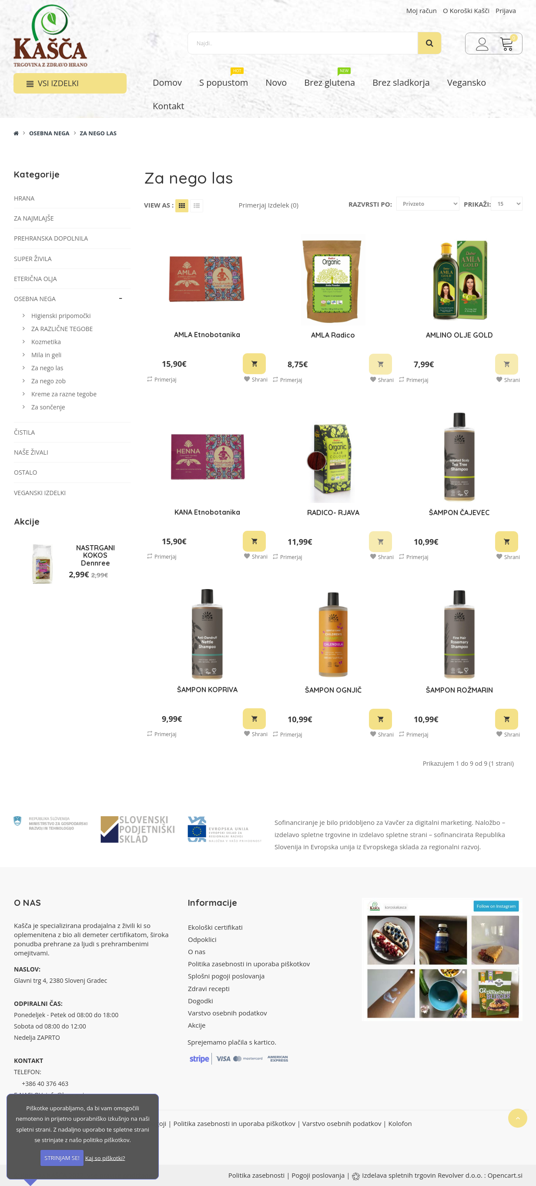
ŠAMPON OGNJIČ (333, 690)
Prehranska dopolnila (51, 238)
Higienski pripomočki (60, 316)
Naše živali (31, 452)
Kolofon (400, 1123)
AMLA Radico (333, 335)
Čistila (24, 432)
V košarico (254, 363)
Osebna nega (49, 133)
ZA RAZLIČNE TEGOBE (62, 329)
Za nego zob (48, 381)
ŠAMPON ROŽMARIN (459, 690)
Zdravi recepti (209, 988)
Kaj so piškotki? (105, 1158)
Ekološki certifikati (215, 927)
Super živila (33, 259)
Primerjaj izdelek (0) (268, 205)
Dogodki (200, 1000)
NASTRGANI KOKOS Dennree (95, 555)
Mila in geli (46, 355)
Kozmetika (46, 342)
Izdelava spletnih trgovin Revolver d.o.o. (423, 1175)
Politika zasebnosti (256, 1175)
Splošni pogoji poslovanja (226, 976)
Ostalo (25, 472)
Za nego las (98, 133)
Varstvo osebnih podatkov (227, 1012)
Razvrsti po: (370, 204)
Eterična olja (35, 279)
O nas (196, 951)
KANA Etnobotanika (207, 512)
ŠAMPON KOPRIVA (207, 689)
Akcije (197, 1025)
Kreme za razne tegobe (64, 394)
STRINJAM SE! (61, 1158)
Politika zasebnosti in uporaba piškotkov (249, 963)
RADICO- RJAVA (333, 512)
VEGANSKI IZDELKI (40, 493)
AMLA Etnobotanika (207, 334)
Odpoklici (202, 939)
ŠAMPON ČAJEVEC (459, 512)
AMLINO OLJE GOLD (459, 335)
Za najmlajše (34, 218)
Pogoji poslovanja (318, 1175)
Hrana (24, 198)
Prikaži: (477, 204)
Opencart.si (505, 1175)
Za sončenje (48, 407)
